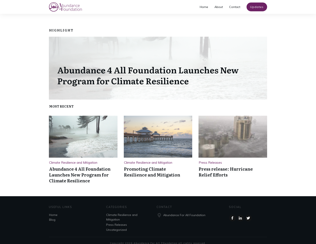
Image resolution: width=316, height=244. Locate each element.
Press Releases (210, 157)
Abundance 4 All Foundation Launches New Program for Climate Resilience (148, 69)
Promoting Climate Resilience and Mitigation (152, 166)
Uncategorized (116, 224)
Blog (52, 214)
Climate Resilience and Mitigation (73, 157)
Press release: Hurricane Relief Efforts (226, 166)
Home (53, 210)
